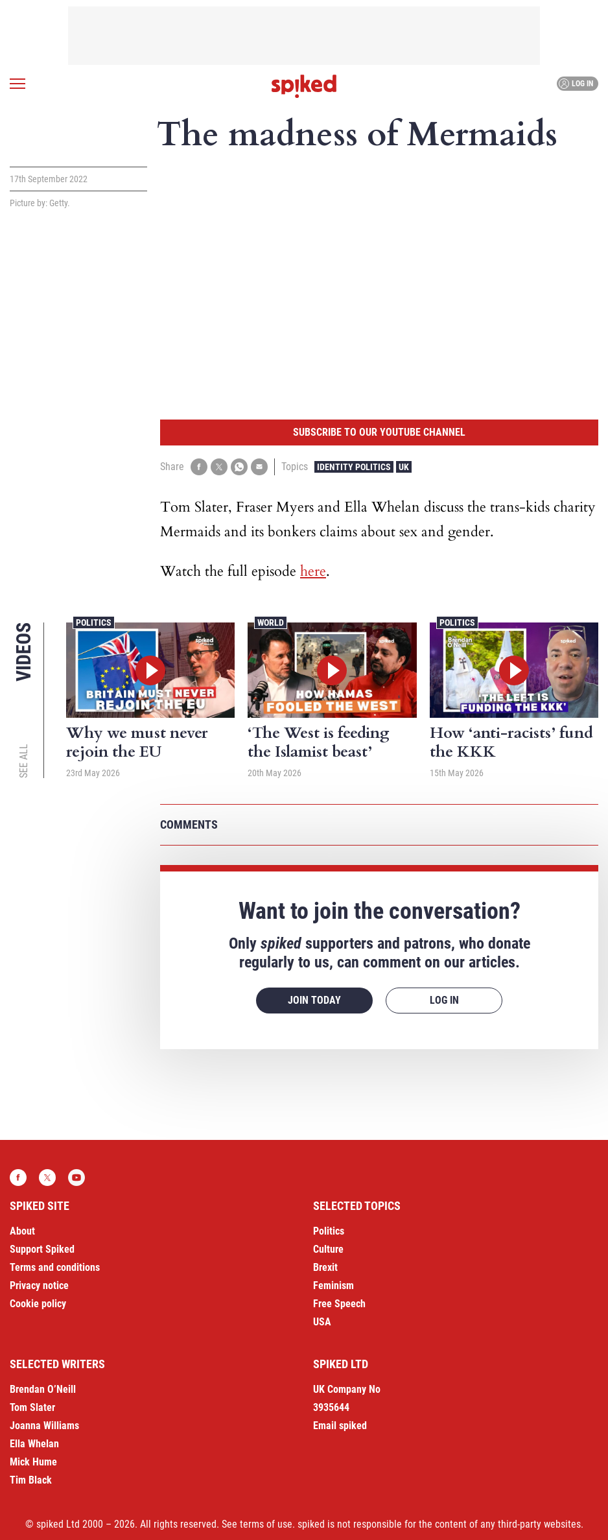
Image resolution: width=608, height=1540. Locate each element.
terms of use (266, 1524)
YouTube (76, 1177)
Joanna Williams (44, 1425)
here (313, 571)
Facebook (18, 1177)
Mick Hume (33, 1462)
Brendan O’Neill (43, 1389)
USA (322, 1322)
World (270, 622)
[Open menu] (17, 84)
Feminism (333, 1285)
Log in (576, 83)
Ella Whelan (34, 1444)
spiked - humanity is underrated (304, 86)
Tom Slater (32, 1407)
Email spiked (340, 1425)
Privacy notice (39, 1285)
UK (404, 467)
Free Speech (339, 1303)
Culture (328, 1249)
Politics (93, 622)
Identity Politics (354, 467)
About (22, 1231)
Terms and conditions (55, 1267)
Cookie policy (38, 1303)
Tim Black (31, 1480)
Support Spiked (42, 1249)
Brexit (325, 1267)
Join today (314, 1000)
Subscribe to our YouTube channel (379, 432)
